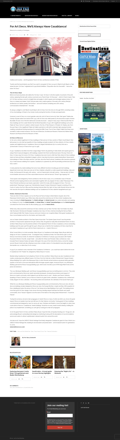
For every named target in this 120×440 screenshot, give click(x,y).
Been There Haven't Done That (38, 331)
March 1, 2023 (15, 34)
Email (49, 412)
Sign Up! (60, 427)
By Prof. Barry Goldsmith (29, 337)
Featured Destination (52, 331)
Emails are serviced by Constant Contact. (63, 423)
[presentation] (87, 98)
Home (11, 21)
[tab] (87, 98)
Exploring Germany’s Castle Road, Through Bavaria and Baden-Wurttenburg (19, 373)
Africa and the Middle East (23, 331)
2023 (14, 21)
